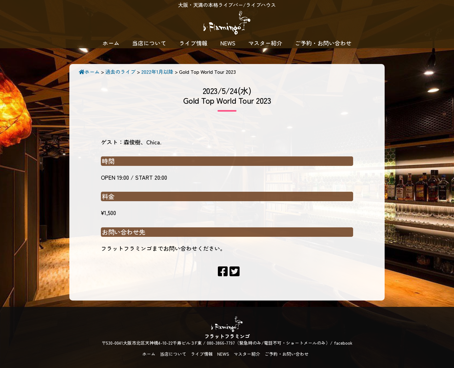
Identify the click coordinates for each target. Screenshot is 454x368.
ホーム (110, 43)
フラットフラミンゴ (227, 23)
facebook (343, 343)
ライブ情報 (193, 43)
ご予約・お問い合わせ (323, 43)
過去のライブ (120, 71)
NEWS (228, 43)
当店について (149, 43)
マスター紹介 (265, 43)
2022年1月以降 (157, 71)
